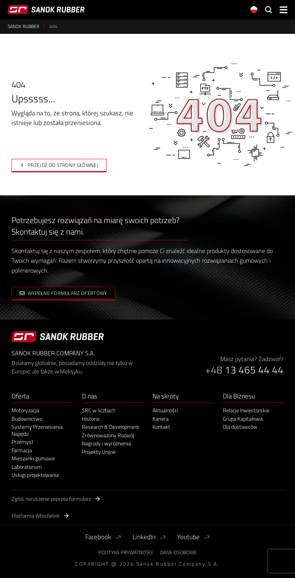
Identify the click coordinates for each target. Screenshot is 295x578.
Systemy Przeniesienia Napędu (37, 430)
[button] (283, 9)
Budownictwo (27, 418)
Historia (90, 418)
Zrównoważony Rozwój (108, 435)
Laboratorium (27, 466)
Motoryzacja (25, 410)
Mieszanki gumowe (33, 458)
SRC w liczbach (98, 410)
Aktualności (165, 410)
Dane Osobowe (178, 552)
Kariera (160, 418)
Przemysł (22, 441)
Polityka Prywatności (125, 552)
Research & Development (110, 426)
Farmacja (22, 450)
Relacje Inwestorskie (246, 410)
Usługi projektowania (35, 474)
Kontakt (161, 426)
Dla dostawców (240, 426)
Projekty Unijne (99, 451)
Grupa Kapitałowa (243, 418)
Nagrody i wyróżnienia (106, 443)
